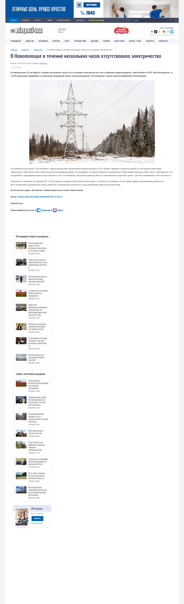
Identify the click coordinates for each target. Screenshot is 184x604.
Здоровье (94, 41)
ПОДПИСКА (25, 20)
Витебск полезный (96, 20)
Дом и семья (119, 41)
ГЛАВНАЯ (14, 20)
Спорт (67, 41)
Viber (58, 210)
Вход (162, 28)
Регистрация (169, 28)
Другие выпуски (37, 523)
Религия (106, 41)
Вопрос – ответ (135, 41)
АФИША (49, 20)
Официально (16, 41)
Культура (56, 41)
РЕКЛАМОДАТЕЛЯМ (64, 20)
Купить (37, 518)
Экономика (43, 41)
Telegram (43, 210)
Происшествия (80, 41)
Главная (14, 49)
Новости (25, 49)
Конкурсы (150, 41)
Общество (30, 41)
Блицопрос (163, 41)
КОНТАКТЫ (80, 20)
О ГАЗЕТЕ (38, 20)
